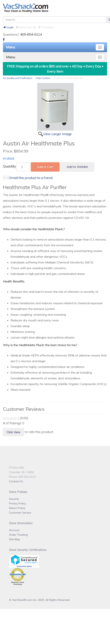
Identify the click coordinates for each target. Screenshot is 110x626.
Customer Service (20, 512)
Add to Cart (45, 167)
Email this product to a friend (31, 178)
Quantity (9, 166)
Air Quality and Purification (17, 78)
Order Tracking (18, 534)
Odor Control (43, 78)
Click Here (13, 432)
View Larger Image (57, 134)
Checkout (45, 27)
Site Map (14, 539)
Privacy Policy (17, 503)
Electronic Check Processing (17, 583)
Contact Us (16, 481)
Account (14, 530)
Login (9, 27)
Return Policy (17, 508)
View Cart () (26, 27)
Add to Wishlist (77, 167)
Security (14, 499)
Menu (10, 47)
